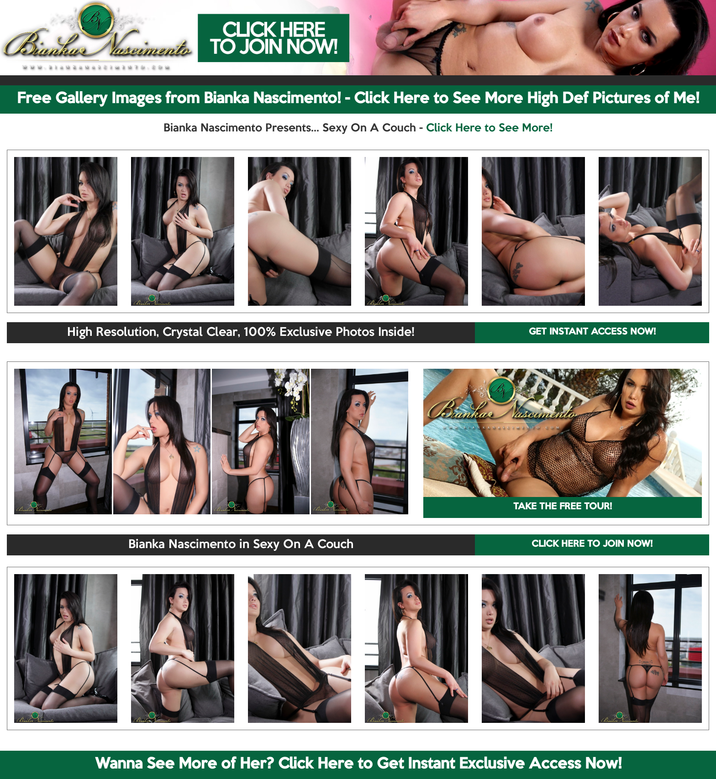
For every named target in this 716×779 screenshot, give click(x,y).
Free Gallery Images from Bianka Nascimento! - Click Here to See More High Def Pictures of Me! (358, 99)
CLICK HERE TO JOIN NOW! (592, 544)
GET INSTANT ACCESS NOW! (592, 332)
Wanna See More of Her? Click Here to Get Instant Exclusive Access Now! (358, 764)
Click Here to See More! (489, 128)
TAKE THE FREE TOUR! (562, 507)
